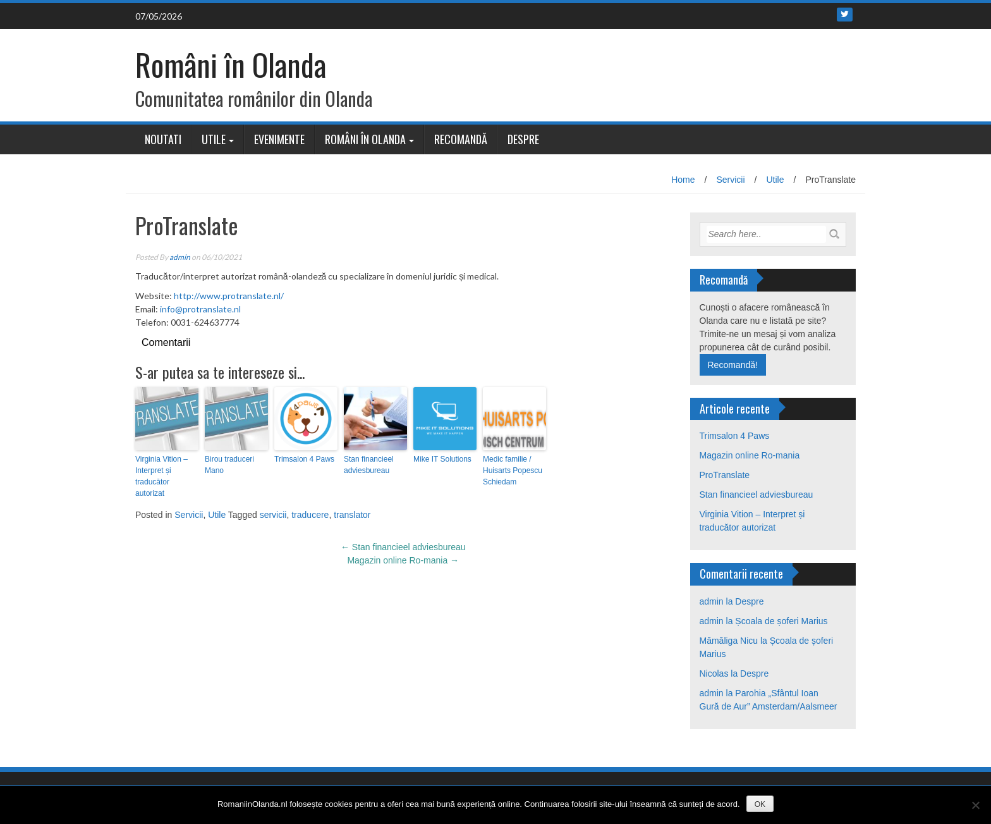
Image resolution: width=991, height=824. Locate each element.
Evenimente (279, 139)
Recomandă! (733, 365)
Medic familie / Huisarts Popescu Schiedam (512, 470)
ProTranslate (725, 475)
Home (683, 180)
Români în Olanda (230, 64)
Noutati (163, 139)
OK (760, 804)
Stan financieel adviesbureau (369, 465)
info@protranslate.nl (200, 309)
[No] (975, 805)
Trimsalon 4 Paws (304, 459)
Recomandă (460, 139)
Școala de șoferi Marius (781, 621)
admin (179, 257)
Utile (214, 139)
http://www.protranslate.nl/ (229, 295)
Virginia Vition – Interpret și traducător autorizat (161, 476)
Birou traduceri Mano (229, 465)
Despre (523, 139)
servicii (273, 515)
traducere (310, 515)
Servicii (730, 180)
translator (352, 515)
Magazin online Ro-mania (403, 560)
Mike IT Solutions (442, 459)
